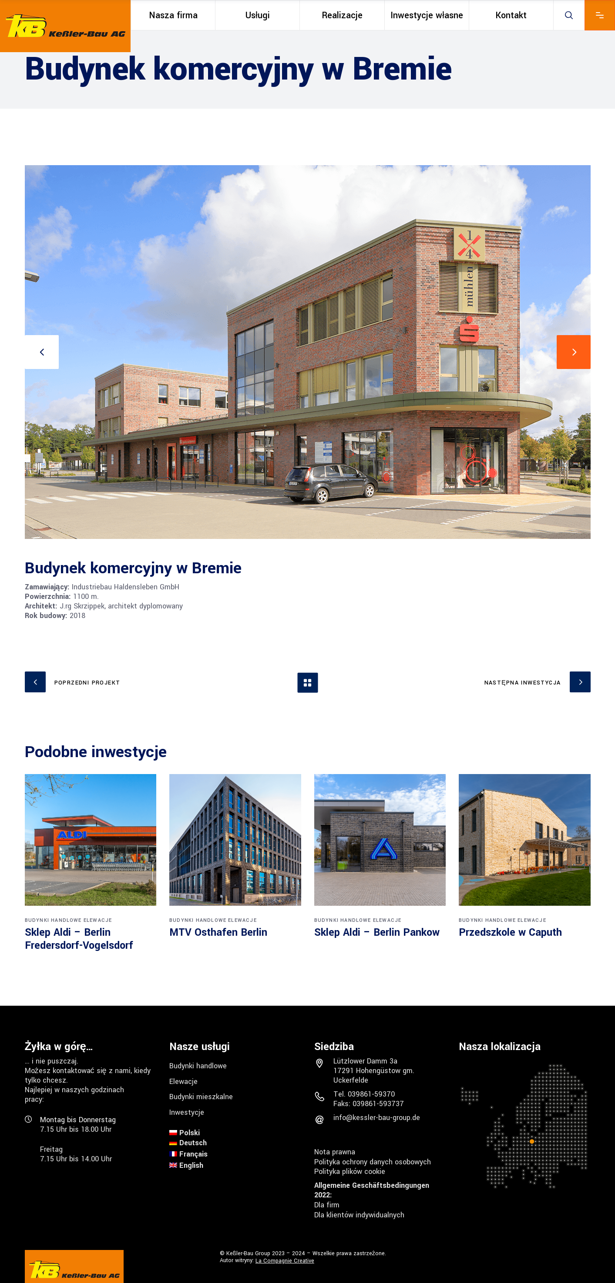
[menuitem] (184, 1133)
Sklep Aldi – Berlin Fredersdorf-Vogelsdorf (79, 939)
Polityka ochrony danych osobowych (372, 1162)
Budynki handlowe (53, 920)
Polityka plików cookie (349, 1172)
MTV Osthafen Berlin (218, 932)
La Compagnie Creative (284, 1261)
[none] (235, 1149)
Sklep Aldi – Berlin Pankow (377, 932)
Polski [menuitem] (189, 1133)
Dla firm (326, 1205)
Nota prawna (334, 1152)
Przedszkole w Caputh (510, 932)
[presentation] (42, 352)
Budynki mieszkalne (201, 1097)
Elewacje (98, 920)
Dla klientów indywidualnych (359, 1215)
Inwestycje (186, 1112)
